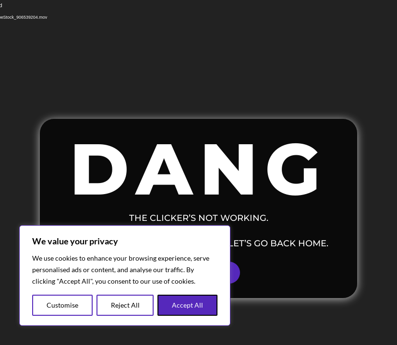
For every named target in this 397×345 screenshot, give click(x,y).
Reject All (125, 305)
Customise (62, 305)
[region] (124, 275)
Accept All (187, 305)
